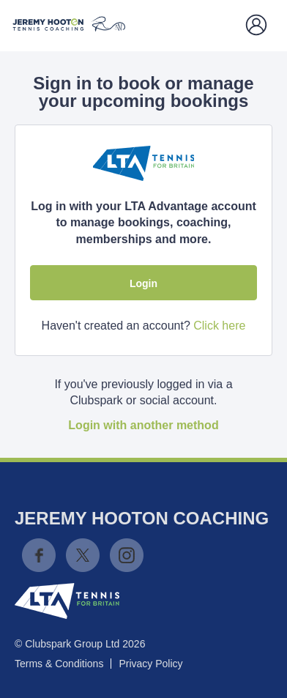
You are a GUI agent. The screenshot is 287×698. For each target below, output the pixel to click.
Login (143, 283)
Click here (219, 325)
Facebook (39, 555)
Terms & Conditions (59, 663)
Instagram (127, 555)
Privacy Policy (150, 663)
